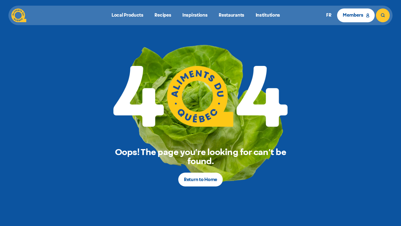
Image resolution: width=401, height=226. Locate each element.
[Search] (383, 15)
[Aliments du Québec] (18, 15)
